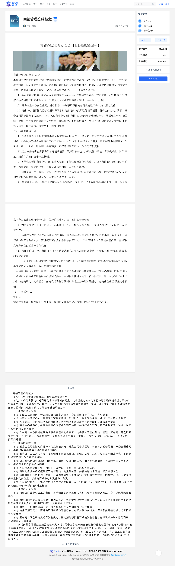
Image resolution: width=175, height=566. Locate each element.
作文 (55, 4)
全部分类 (27, 4)
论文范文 (63, 4)
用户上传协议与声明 (95, 559)
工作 (48, 4)
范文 (42, 4)
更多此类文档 (70, 544)
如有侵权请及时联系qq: (106, 551)
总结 (72, 4)
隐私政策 (83, 559)
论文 (35, 4)
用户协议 (75, 559)
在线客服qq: (74, 551)
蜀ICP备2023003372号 (118, 555)
